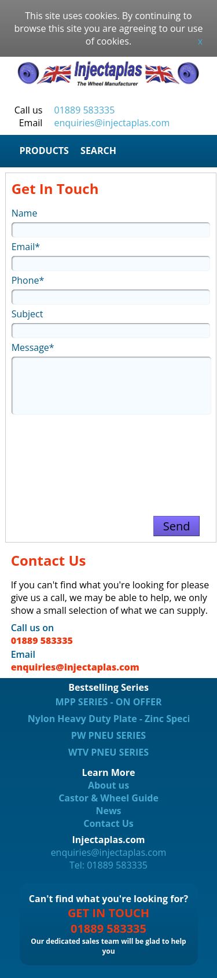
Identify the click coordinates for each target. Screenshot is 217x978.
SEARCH (98, 150)
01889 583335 (84, 110)
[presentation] (110, 459)
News (108, 810)
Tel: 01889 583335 (108, 865)
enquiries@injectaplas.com (112, 122)
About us (108, 785)
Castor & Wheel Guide (108, 798)
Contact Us (108, 823)
